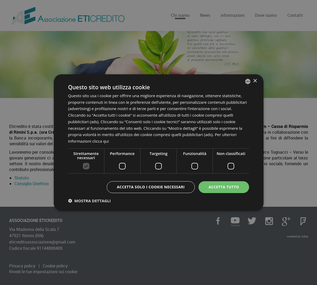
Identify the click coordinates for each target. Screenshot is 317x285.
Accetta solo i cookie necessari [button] (151, 186)
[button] (89, 200)
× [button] (255, 81)
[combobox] (247, 81)
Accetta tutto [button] (223, 186)
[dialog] (159, 142)
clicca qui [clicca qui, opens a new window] (100, 141)
